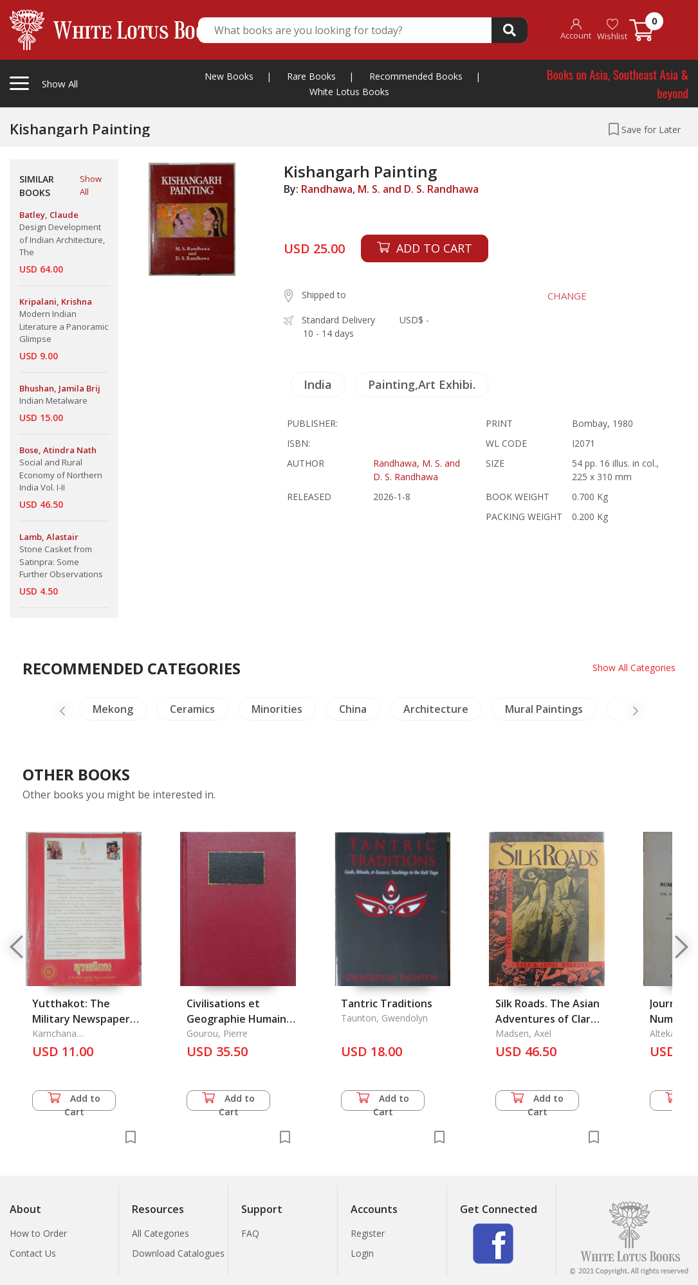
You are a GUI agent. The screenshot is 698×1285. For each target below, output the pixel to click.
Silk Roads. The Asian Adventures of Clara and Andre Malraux (547, 1018)
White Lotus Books (349, 91)
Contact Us (33, 1253)
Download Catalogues (178, 1253)
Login (362, 1253)
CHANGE (567, 295)
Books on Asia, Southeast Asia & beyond (617, 83)
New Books (229, 76)
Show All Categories (633, 667)
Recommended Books (416, 76)
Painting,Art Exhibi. (421, 384)
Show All (91, 185)
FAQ (250, 1233)
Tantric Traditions (386, 1003)
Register (368, 1233)
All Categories (160, 1233)
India (318, 384)
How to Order (38, 1233)
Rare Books (311, 76)
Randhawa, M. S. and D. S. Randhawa (390, 189)
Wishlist (612, 30)
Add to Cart (74, 1101)
